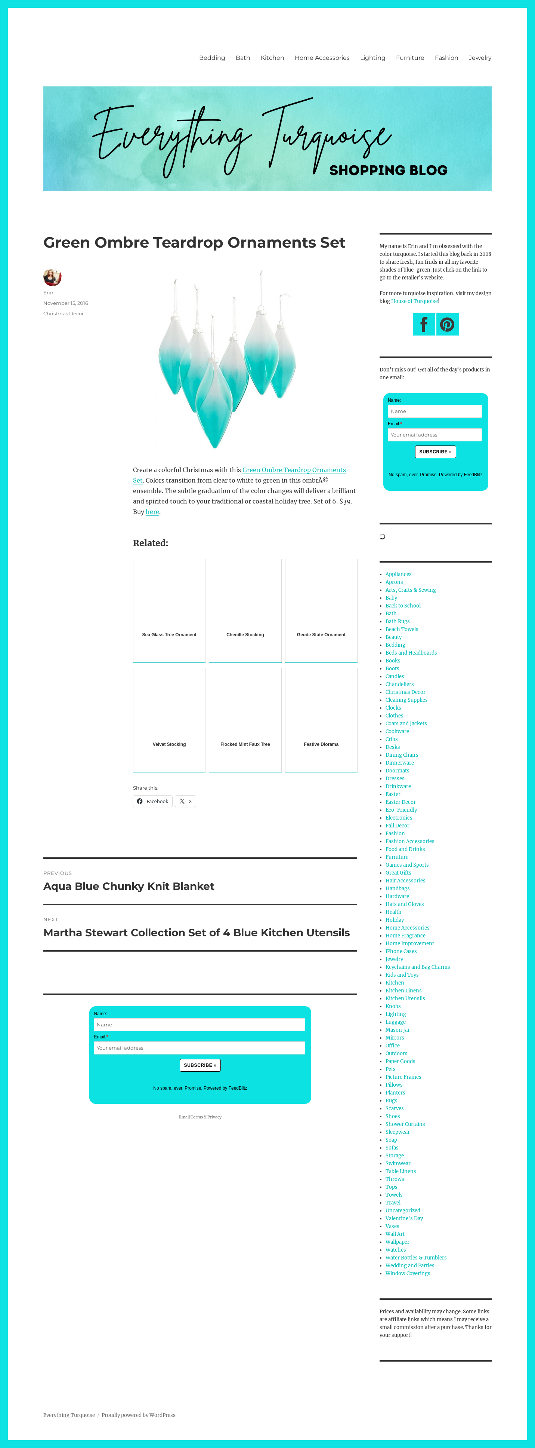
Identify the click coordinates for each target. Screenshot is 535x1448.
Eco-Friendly (401, 810)
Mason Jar (398, 1030)
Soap (391, 1140)
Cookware (397, 731)
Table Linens (401, 1171)
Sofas (392, 1148)
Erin (48, 293)
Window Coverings (408, 1273)
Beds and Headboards (411, 653)
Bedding (212, 57)
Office (393, 1046)
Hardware (397, 896)
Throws (395, 1179)
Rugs (392, 1101)
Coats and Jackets (406, 723)
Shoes (393, 1116)
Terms (197, 1117)
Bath (243, 57)
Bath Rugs (398, 621)
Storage (395, 1155)
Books (393, 661)
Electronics (399, 818)
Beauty (394, 637)
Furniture (410, 57)
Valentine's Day (404, 1218)
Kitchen (272, 57)
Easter (393, 794)
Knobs (393, 1006)
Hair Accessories (406, 881)
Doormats (397, 771)
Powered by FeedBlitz (225, 1088)
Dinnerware (400, 763)
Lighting (373, 57)
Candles (395, 676)
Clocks (393, 708)
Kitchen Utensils (405, 998)
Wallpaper (397, 1242)
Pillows (394, 1085)
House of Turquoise (414, 301)
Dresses (395, 778)
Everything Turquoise (69, 1415)
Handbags (398, 888)
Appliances (399, 574)
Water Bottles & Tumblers (416, 1258)
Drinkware (398, 786)
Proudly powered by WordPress (139, 1415)
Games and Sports (407, 865)
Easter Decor (401, 802)
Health (394, 912)
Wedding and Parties (410, 1265)
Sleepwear (398, 1132)
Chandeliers (400, 684)
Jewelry (480, 57)
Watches (396, 1250)
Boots (392, 668)
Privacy (214, 1117)
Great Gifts (398, 873)
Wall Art (395, 1234)
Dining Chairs (402, 755)
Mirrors (395, 1038)
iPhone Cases (401, 951)
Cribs (392, 739)
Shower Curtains (405, 1124)
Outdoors (397, 1053)
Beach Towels (402, 629)
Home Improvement (410, 943)
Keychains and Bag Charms (418, 967)
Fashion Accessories (410, 841)
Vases (392, 1226)
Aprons (394, 582)
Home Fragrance (406, 936)
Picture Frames (403, 1077)
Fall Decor (397, 826)
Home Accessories (322, 57)
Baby (391, 598)
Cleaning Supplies (407, 700)
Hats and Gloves (405, 904)
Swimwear (398, 1163)
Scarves (395, 1108)
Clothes (394, 716)
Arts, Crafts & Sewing (411, 590)
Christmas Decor (63, 313)
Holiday (395, 920)
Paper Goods (400, 1061)
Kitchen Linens (404, 991)
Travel (393, 1203)
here (152, 511)
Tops (392, 1187)
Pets (391, 1069)
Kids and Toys (402, 975)
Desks (393, 747)
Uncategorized (403, 1210)
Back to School (403, 606)
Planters (395, 1093)
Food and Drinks (405, 849)
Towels (394, 1195)
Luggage (396, 1022)
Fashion (446, 57)
